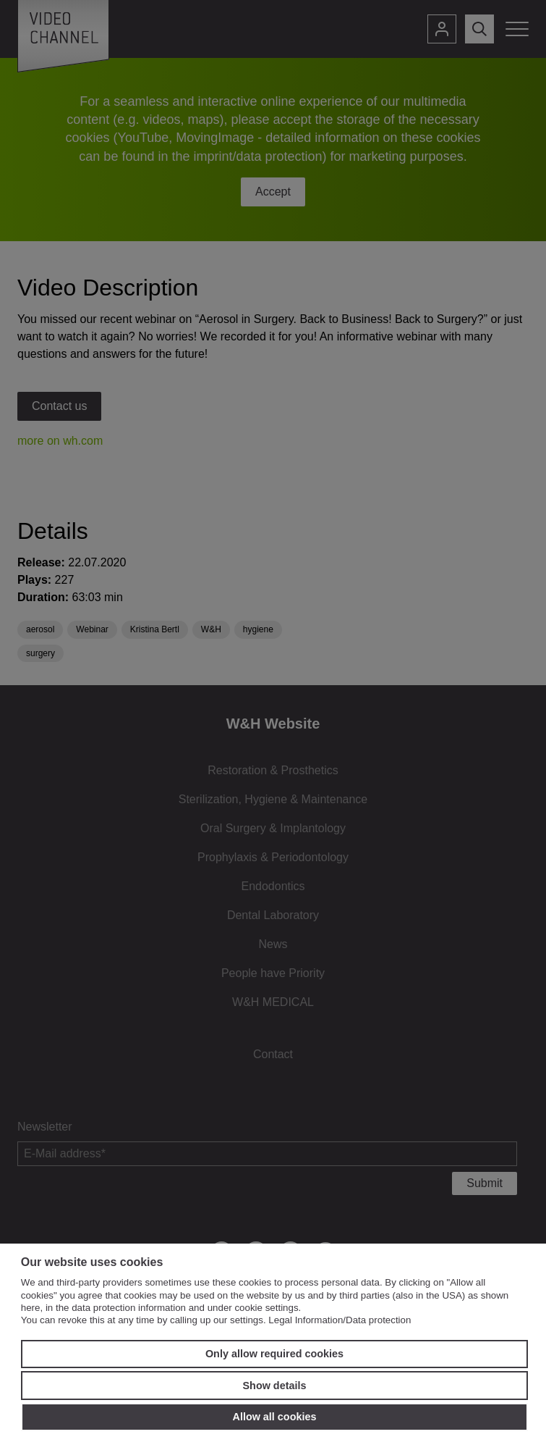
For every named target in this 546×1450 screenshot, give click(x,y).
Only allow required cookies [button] (274, 1353)
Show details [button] (275, 1385)
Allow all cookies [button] (275, 1416)
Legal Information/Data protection (339, 1320)
